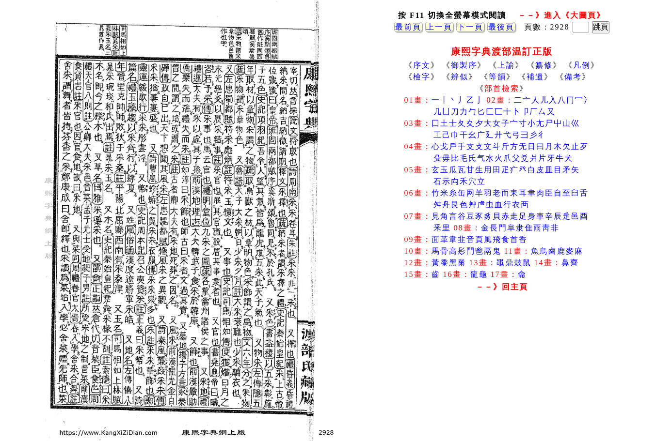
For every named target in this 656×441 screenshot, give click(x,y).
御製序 (464, 65)
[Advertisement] (501, 372)
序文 (422, 65)
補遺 (535, 77)
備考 (573, 77)
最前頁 (408, 27)
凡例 (582, 65)
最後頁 (501, 27)
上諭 (506, 65)
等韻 (497, 77)
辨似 (459, 77)
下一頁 (470, 27)
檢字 (422, 77)
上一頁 (439, 27)
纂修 (544, 65)
